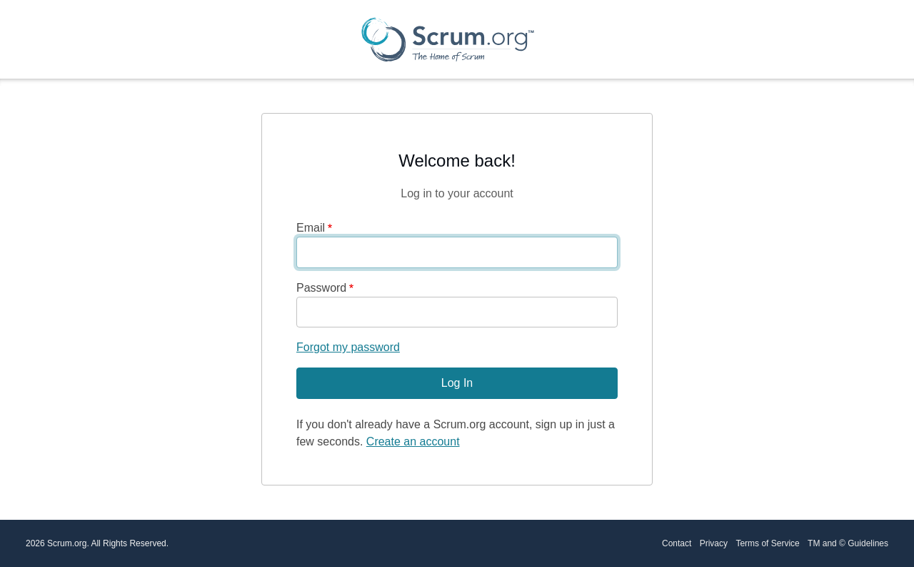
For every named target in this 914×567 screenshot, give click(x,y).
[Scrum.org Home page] (447, 40)
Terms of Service (767, 543)
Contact (676, 543)
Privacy (714, 543)
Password (321, 288)
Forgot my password (348, 347)
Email (310, 228)
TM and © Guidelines (848, 543)
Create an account (413, 441)
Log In (457, 383)
